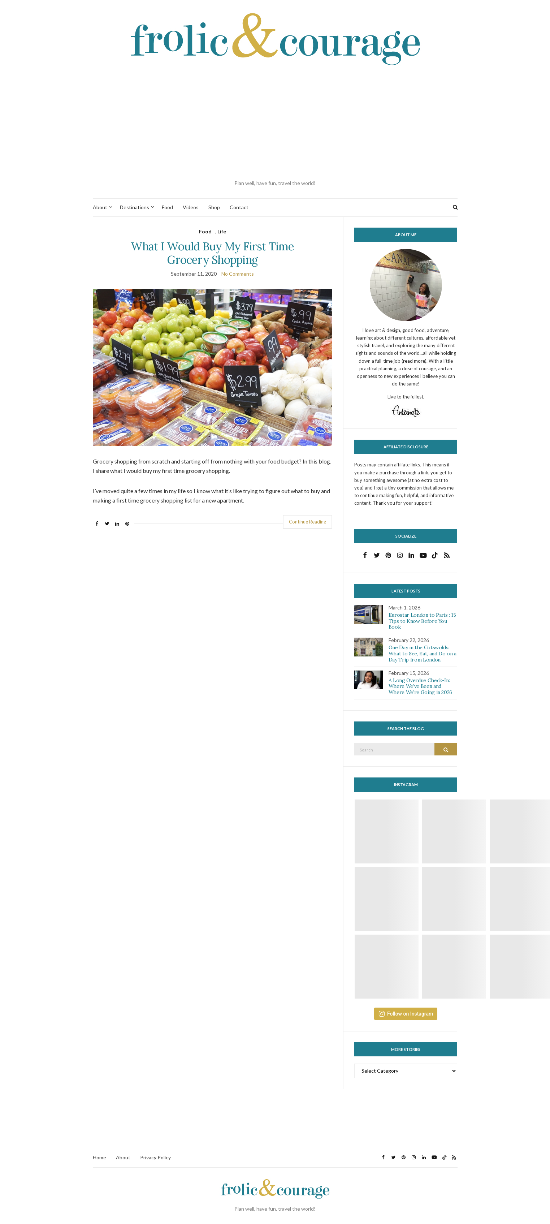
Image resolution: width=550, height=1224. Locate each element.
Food (167, 207)
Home (99, 1157)
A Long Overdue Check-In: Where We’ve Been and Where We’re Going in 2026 (420, 686)
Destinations (134, 207)
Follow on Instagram (405, 1013)
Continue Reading (307, 522)
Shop (214, 207)
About (100, 207)
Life (221, 231)
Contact (239, 207)
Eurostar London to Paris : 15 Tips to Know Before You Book (422, 621)
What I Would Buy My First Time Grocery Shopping (212, 253)
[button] (212, 367)
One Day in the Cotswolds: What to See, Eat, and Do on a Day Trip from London (422, 653)
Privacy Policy (155, 1157)
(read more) (414, 361)
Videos (191, 207)
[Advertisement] (275, 123)
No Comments (237, 274)
